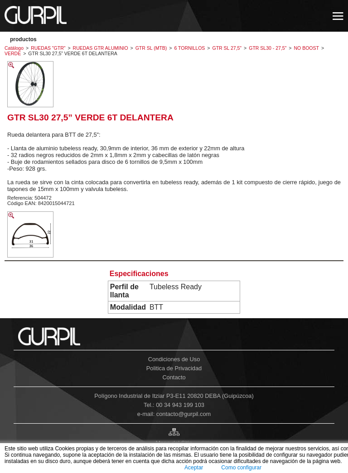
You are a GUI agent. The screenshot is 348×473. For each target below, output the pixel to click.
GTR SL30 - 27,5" (267, 48)
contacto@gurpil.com (183, 414)
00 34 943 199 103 (180, 404)
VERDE (13, 53)
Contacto (173, 377)
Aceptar (193, 467)
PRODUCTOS (23, 39)
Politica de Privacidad (174, 368)
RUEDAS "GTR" (48, 48)
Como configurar (241, 467)
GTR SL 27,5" (227, 48)
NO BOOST (306, 48)
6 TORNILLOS (189, 48)
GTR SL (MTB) (151, 48)
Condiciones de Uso (174, 359)
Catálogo (14, 48)
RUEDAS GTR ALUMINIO (100, 48)
